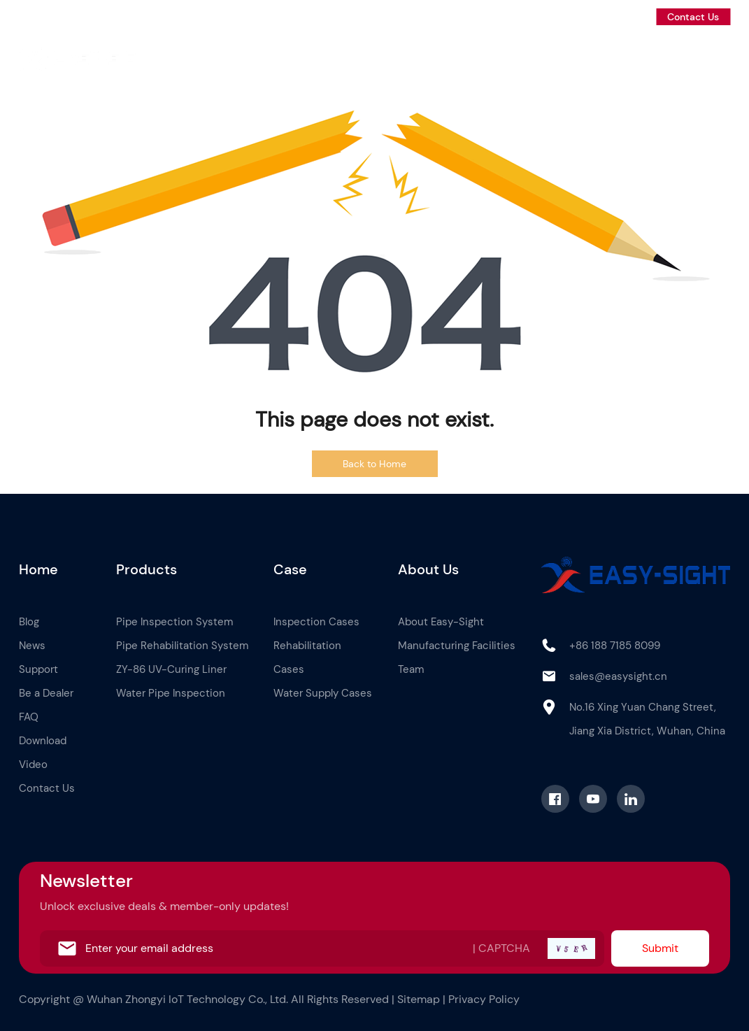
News (573, 57)
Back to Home (374, 463)
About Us (470, 57)
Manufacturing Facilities (456, 646)
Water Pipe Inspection (170, 693)
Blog (526, 57)
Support (629, 57)
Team (411, 669)
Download (42, 741)
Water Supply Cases (322, 693)
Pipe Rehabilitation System (182, 646)
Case (412, 57)
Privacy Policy (484, 999)
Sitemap (418, 999)
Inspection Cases (316, 622)
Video (33, 765)
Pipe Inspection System (174, 622)
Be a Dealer (700, 57)
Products (354, 57)
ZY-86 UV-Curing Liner (171, 669)
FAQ (28, 717)
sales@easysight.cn (618, 676)
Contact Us (693, 16)
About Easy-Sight (441, 622)
